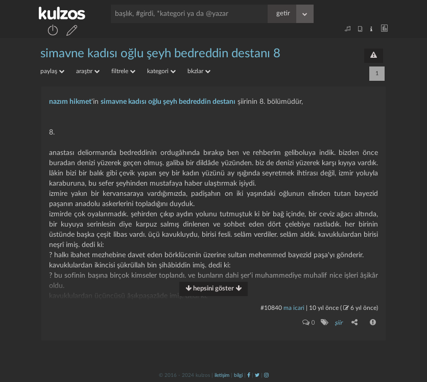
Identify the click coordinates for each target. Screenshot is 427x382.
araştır (88, 71)
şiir (338, 323)
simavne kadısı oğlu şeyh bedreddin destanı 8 (160, 54)
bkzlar (198, 71)
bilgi (238, 375)
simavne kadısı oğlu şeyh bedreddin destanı (168, 101)
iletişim (222, 375)
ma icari (293, 308)
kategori (161, 71)
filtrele (123, 71)
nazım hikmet (70, 101)
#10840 (271, 308)
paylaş (52, 71)
